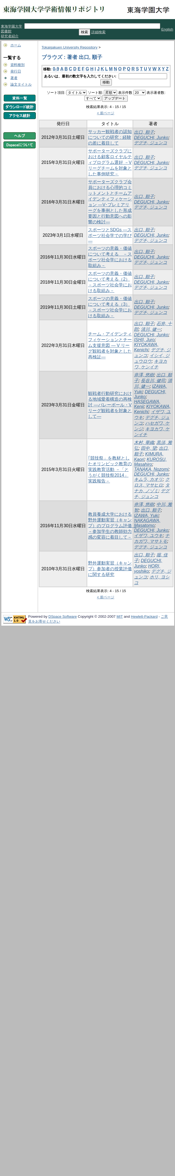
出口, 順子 (144, 132)
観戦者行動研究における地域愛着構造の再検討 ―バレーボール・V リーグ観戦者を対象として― (110, 405)
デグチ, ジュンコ (150, 142)
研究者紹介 (10, 36)
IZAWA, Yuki (146, 515)
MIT (119, 616)
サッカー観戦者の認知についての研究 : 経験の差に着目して (110, 137)
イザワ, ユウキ (148, 535)
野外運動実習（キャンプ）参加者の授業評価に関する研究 (110, 569)
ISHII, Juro (144, 339)
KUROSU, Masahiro (150, 462)
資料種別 (17, 65)
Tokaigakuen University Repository (69, 47)
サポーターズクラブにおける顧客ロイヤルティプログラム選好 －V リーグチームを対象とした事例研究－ (110, 162)
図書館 (6, 31)
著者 (14, 78)
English (167, 29)
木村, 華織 (144, 442)
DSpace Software (62, 616)
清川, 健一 (151, 329)
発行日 (15, 71)
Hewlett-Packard (144, 616)
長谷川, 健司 (153, 380)
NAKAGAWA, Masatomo (147, 523)
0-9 (56, 69)
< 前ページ (105, 113)
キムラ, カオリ (148, 479)
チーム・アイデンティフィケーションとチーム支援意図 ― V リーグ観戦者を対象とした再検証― (110, 345)
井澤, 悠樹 (144, 375)
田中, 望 (148, 448)
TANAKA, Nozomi (151, 469)
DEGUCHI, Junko (151, 137)
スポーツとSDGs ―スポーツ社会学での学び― (110, 235)
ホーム (15, 45)
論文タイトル (21, 84)
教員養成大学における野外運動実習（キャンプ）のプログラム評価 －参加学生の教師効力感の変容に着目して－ (112, 525)
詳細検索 (98, 32)
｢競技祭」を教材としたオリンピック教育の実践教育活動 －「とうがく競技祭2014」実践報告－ (110, 469)
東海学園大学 (11, 26)
